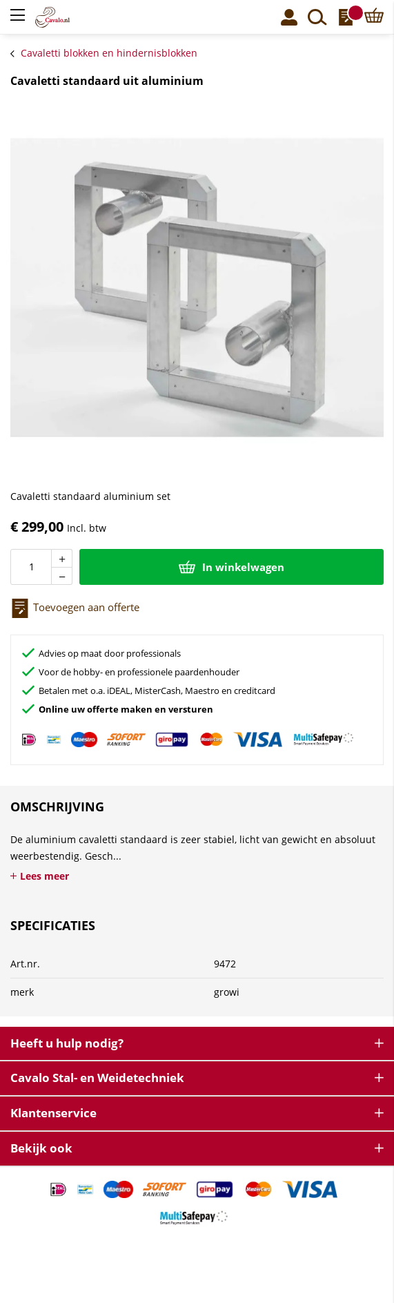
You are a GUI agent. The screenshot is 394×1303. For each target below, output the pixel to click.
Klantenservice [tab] (53, 1113)
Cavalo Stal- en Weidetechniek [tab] (97, 1077)
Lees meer (44, 875)
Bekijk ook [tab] (41, 1148)
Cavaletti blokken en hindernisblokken (109, 52)
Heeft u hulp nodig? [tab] (67, 1043)
